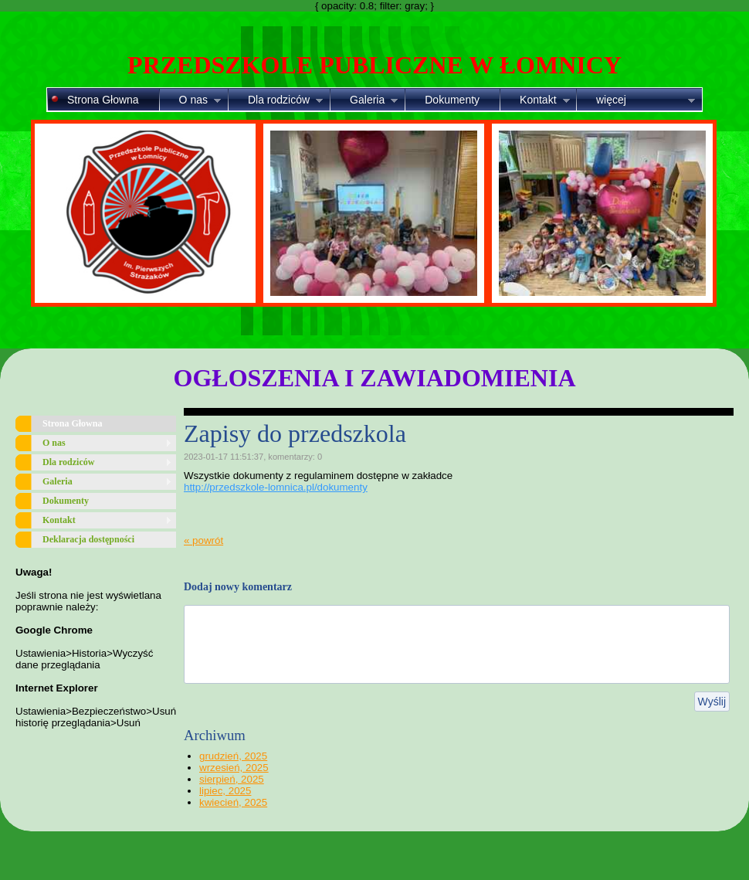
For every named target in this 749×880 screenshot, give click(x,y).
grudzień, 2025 (233, 756)
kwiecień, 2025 (233, 802)
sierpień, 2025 (231, 779)
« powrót (203, 540)
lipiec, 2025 (225, 791)
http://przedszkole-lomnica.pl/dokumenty (276, 487)
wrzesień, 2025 (234, 767)
